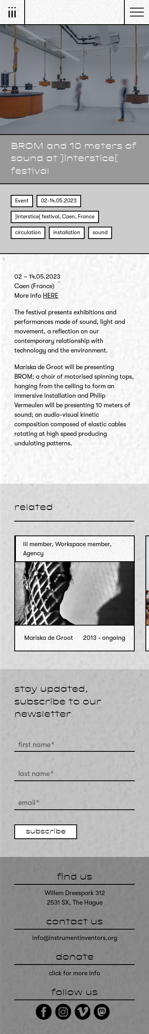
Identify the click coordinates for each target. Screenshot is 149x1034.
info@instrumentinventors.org (74, 938)
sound (100, 232)
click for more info (74, 973)
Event (22, 201)
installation (66, 232)
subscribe (46, 832)
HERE (50, 295)
